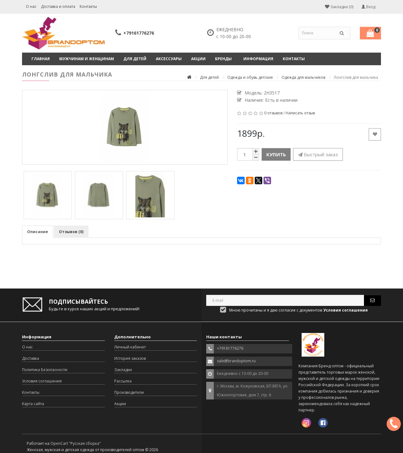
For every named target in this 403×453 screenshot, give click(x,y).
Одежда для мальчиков (303, 77)
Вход (368, 6)
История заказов (130, 358)
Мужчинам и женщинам (86, 58)
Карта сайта (33, 403)
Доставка (30, 358)
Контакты (88, 6)
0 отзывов (273, 113)
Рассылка (123, 381)
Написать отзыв (300, 113)
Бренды (223, 58)
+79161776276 (138, 33)
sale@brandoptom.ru (236, 361)
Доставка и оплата (58, 6)
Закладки (123, 369)
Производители (129, 392)
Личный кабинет (130, 347)
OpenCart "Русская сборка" (75, 443)
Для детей (134, 58)
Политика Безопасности (44, 369)
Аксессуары (169, 58)
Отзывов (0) (71, 231)
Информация (258, 58)
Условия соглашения (42, 381)
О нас (31, 6)
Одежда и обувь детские (250, 77)
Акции (198, 58)
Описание (37, 231)
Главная (40, 58)
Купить (276, 154)
